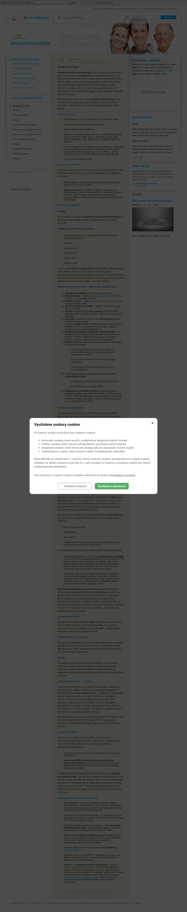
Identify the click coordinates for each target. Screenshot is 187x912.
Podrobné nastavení (75, 486)
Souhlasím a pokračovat (112, 486)
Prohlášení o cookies (122, 475)
